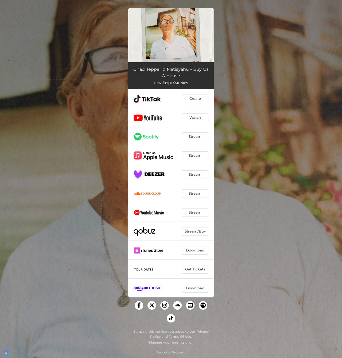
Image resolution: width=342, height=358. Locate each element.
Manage (155, 342)
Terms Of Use (180, 337)
